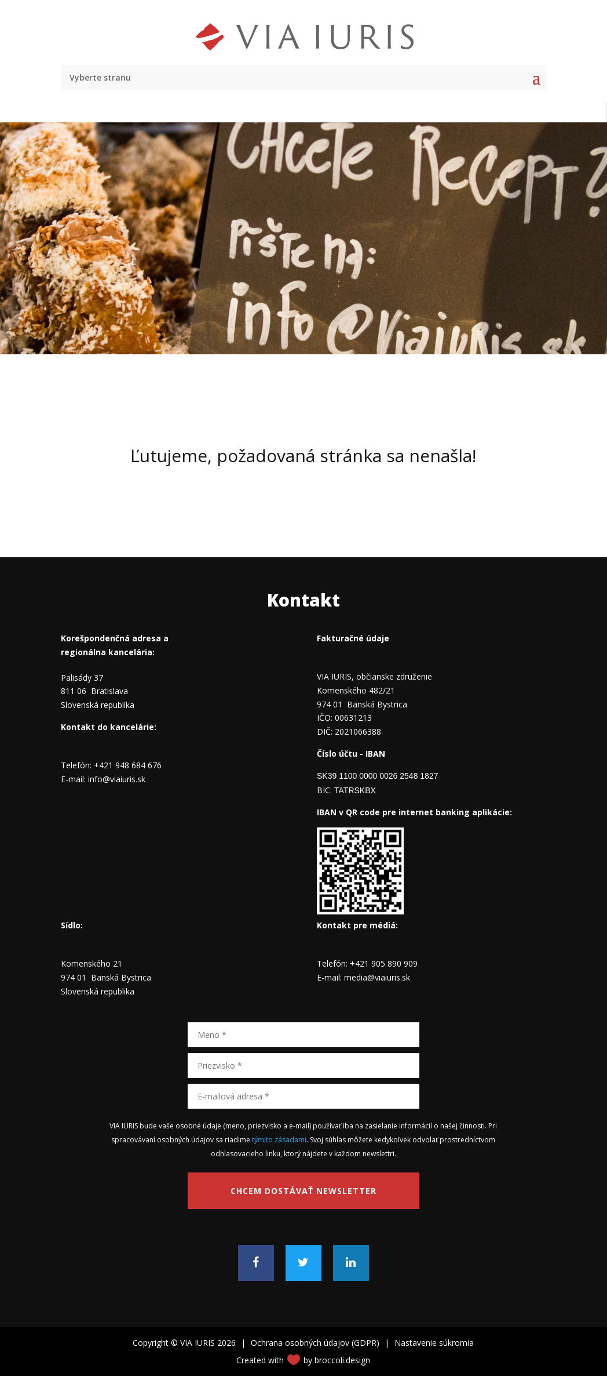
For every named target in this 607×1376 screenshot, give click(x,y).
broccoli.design (342, 1360)
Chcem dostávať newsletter (303, 1190)
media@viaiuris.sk (377, 977)
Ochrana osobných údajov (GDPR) (315, 1342)
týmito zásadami (279, 1140)
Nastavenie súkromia (434, 1342)
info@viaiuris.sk (116, 779)
